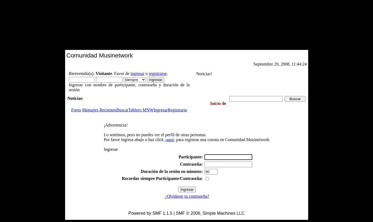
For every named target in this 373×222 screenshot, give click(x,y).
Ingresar (161, 110)
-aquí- (170, 139)
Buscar (122, 110)
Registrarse (177, 110)
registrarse (158, 73)
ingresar (137, 73)
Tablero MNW (141, 110)
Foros (76, 110)
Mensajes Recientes (99, 110)
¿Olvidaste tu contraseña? (187, 196)
